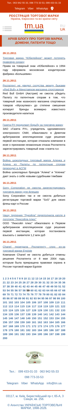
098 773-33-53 (33, 377)
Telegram (20, 8)
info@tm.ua (54, 383)
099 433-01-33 (27, 371)
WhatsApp (42, 8)
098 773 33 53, (37, 2)
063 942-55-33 (49, 371)
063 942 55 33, (21, 2)
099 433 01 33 (53, 2)
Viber (31, 8)
